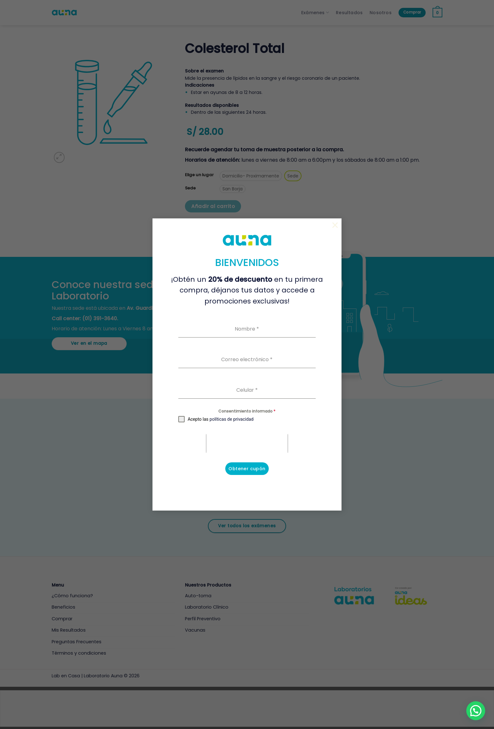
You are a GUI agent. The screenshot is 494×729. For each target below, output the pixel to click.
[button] (475, 710)
